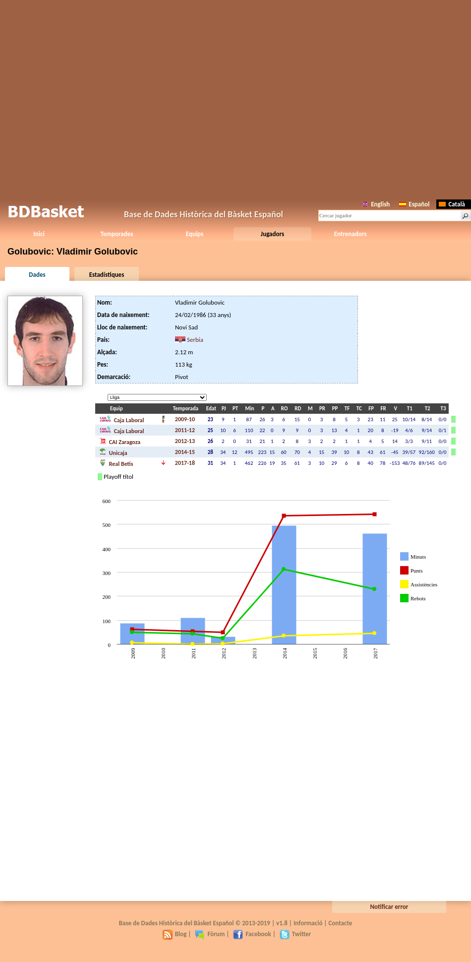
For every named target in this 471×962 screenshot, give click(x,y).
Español (414, 204)
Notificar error (389, 906)
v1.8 (282, 923)
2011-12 (185, 430)
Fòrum (210, 934)
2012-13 (185, 441)
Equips (194, 234)
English (376, 204)
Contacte (340, 923)
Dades (37, 274)
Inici (38, 234)
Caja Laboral (121, 419)
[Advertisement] (236, 98)
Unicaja (113, 452)
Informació (308, 923)
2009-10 (185, 419)
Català (452, 204)
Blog (175, 934)
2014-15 (185, 452)
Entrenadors (350, 234)
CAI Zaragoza (119, 441)
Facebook (252, 934)
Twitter (295, 934)
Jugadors (272, 234)
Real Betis (116, 463)
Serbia (195, 339)
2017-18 (185, 463)
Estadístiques (106, 274)
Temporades (117, 234)
